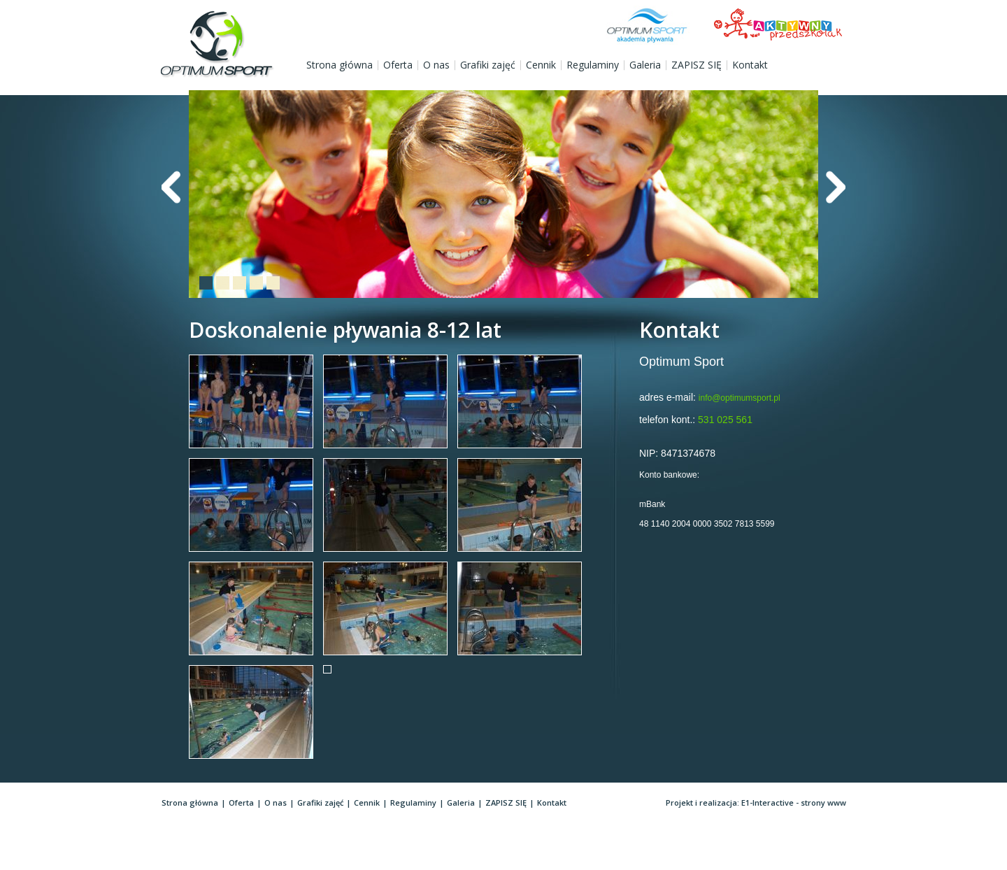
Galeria (645, 64)
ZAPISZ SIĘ (696, 64)
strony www (823, 802)
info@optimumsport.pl (739, 398)
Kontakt (750, 64)
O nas (436, 64)
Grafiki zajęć (487, 64)
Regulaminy (592, 64)
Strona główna (339, 64)
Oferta (398, 64)
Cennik (541, 64)
